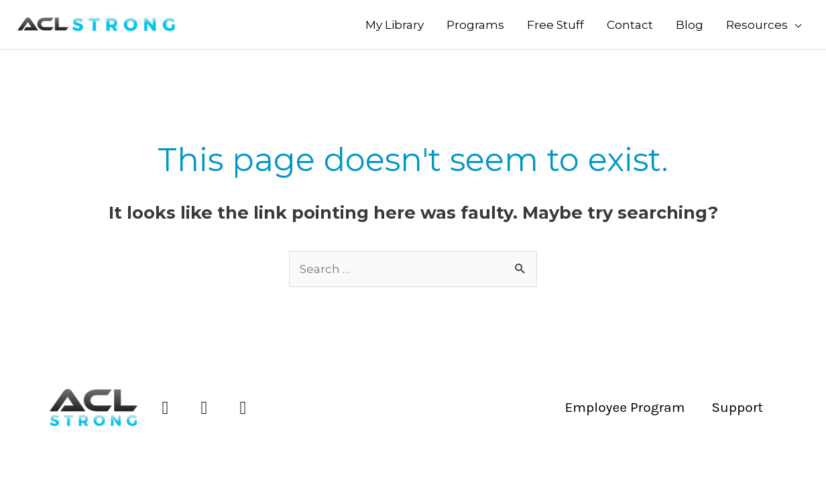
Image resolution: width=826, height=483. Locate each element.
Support (737, 407)
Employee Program (625, 407)
